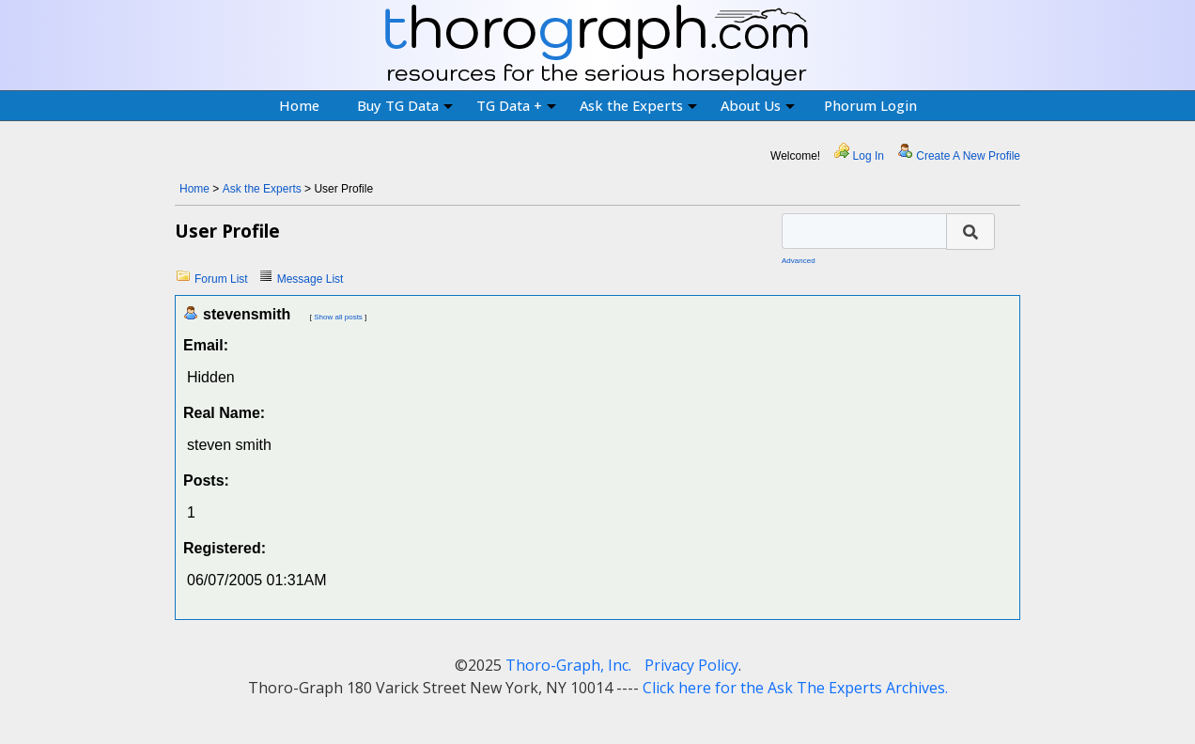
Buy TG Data (405, 105)
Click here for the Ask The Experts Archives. (795, 687)
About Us (758, 105)
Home (299, 105)
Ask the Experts (638, 105)
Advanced (798, 260)
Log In (868, 156)
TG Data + (516, 105)
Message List (310, 279)
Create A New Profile (968, 156)
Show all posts (338, 317)
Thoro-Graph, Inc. (568, 665)
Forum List (221, 279)
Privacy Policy (691, 665)
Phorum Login (870, 105)
